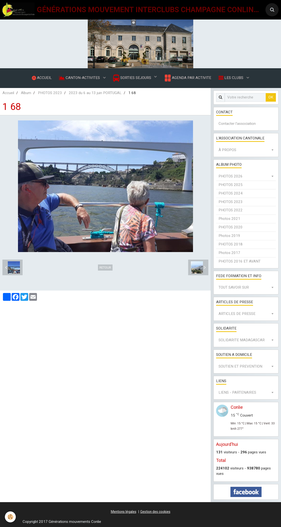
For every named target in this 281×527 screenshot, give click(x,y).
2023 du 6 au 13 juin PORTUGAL (95, 93)
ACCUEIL (42, 78)
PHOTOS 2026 (231, 176)
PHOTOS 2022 (231, 210)
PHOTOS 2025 (231, 185)
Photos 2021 (229, 219)
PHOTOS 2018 (231, 244)
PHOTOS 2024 (231, 193)
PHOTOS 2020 (231, 227)
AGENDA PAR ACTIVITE (187, 78)
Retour (105, 267)
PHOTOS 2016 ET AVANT (240, 261)
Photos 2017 (229, 253)
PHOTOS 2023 (50, 93)
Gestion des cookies (155, 512)
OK (270, 97)
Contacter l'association (237, 124)
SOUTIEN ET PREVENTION (240, 366)
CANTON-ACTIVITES (80, 78)
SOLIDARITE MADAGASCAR (242, 340)
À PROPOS (227, 150)
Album (26, 93)
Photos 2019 (229, 236)
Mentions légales (123, 512)
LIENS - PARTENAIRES (237, 392)
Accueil (8, 93)
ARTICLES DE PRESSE (237, 314)
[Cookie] (10, 516)
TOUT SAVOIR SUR (234, 287)
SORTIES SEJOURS (132, 78)
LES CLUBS (231, 78)
